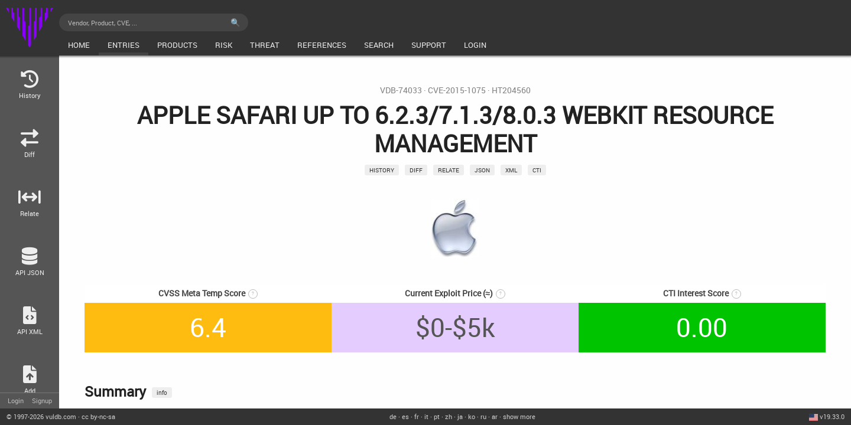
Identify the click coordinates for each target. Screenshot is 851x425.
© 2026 (41, 416)
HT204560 (511, 90)
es (405, 416)
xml (511, 170)
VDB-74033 (401, 90)
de (393, 416)
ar (495, 416)
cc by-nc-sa (98, 416)
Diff (416, 170)
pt (437, 416)
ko (471, 416)
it (426, 416)
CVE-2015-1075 (457, 90)
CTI (536, 170)
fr (416, 416)
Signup (42, 400)
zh (448, 416)
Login (16, 400)
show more (519, 416)
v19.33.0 (832, 416)
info (162, 392)
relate (448, 170)
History (381, 170)
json (482, 170)
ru (483, 416)
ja (460, 416)
